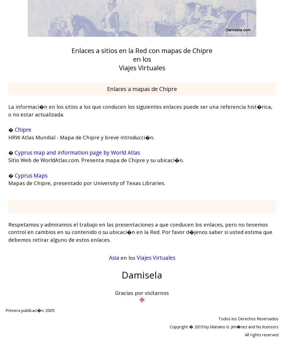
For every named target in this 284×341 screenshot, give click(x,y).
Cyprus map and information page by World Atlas (77, 152)
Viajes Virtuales (156, 257)
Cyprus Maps (31, 175)
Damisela (142, 275)
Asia (114, 257)
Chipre (23, 129)
